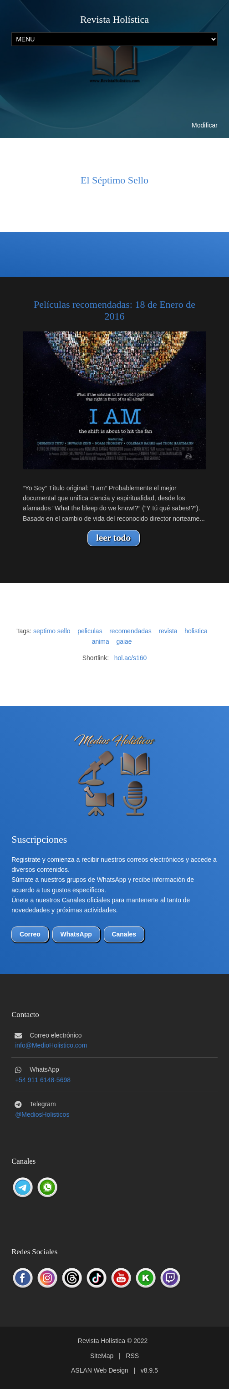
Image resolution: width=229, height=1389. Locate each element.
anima (100, 641)
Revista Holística (114, 19)
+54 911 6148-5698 (43, 1080)
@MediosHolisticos (42, 1114)
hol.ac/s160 (130, 657)
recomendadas (130, 631)
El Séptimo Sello (114, 180)
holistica (196, 631)
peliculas (89, 631)
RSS (132, 1355)
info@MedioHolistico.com (51, 1045)
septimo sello (52, 631)
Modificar (205, 125)
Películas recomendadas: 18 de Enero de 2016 (114, 310)
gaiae (124, 641)
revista (167, 631)
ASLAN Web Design (99, 1370)
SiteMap (101, 1355)
